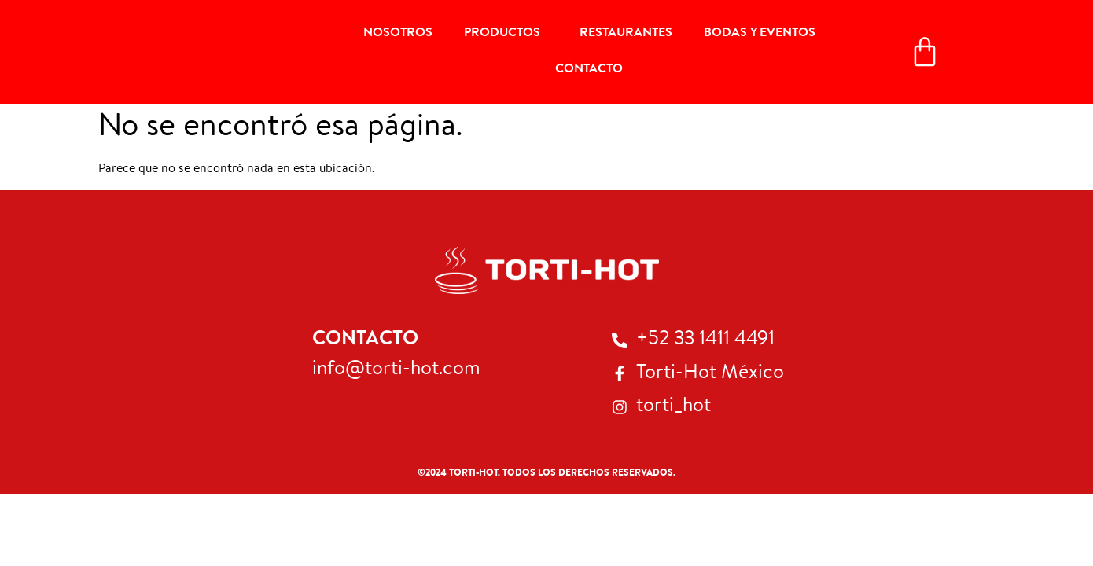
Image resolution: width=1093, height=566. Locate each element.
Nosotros (397, 34)
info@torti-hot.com (396, 370)
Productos (506, 34)
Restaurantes (626, 34)
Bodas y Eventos (759, 34)
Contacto (589, 70)
